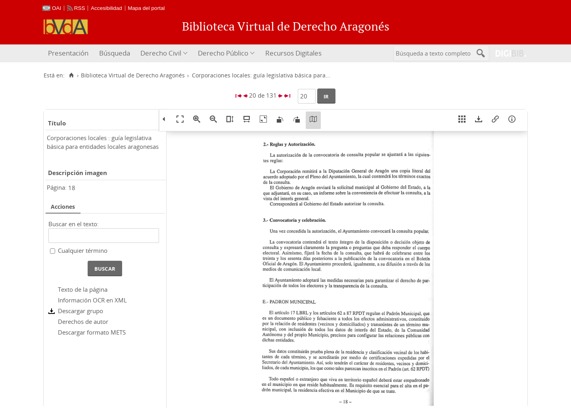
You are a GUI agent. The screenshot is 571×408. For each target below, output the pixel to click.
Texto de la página (82, 289)
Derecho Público (223, 53)
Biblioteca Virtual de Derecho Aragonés (133, 75)
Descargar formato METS (92, 332)
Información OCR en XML (92, 300)
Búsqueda (114, 53)
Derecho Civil (160, 53)
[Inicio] (71, 75)
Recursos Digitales (293, 53)
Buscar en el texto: (73, 224)
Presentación (68, 53)
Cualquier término (82, 250)
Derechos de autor (83, 321)
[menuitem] (69, 53)
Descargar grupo (80, 311)
